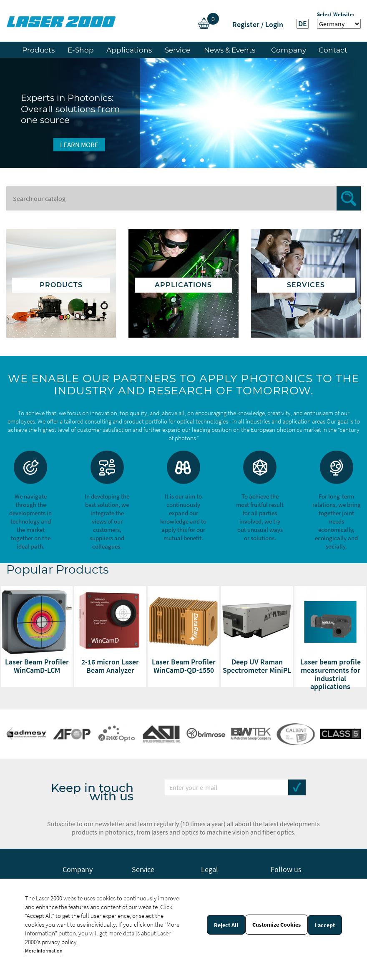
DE (302, 24)
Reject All (226, 925)
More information (44, 950)
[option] (183, 113)
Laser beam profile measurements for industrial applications (330, 674)
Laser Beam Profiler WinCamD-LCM (37, 666)
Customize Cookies (276, 924)
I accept (325, 925)
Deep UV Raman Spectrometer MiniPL (257, 666)
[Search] (183, 198)
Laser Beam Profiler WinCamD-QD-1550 (184, 666)
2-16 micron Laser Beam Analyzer (110, 666)
